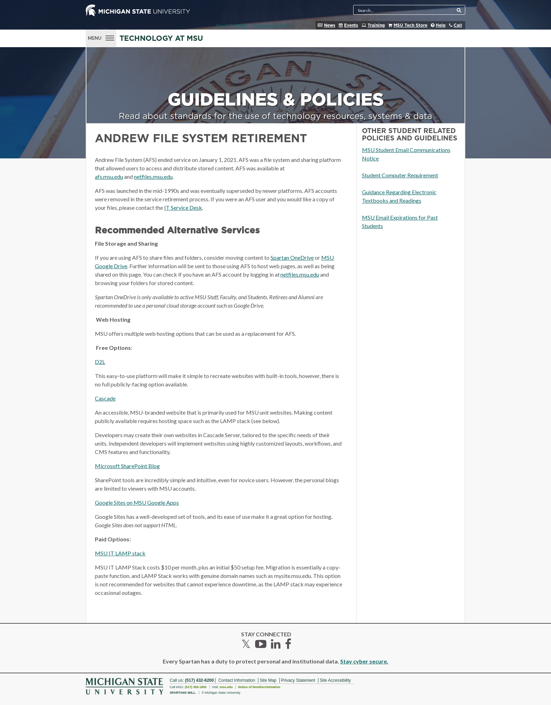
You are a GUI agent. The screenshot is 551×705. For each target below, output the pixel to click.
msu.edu (226, 687)
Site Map (268, 680)
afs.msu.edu (109, 176)
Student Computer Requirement (400, 175)
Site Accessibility (335, 680)
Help (441, 25)
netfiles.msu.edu (153, 176)
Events (351, 25)
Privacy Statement (298, 680)
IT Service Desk (183, 207)
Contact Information (236, 680)
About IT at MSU (231, 26)
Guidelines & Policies (274, 26)
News (329, 25)
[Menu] (101, 37)
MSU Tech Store (410, 25)
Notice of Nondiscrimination (259, 687)
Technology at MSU (161, 38)
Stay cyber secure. (364, 661)
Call (458, 25)
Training (376, 25)
